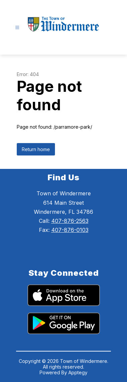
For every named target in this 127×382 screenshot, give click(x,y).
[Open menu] (17, 27)
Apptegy (77, 372)
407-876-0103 (69, 230)
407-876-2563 (69, 220)
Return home (36, 149)
